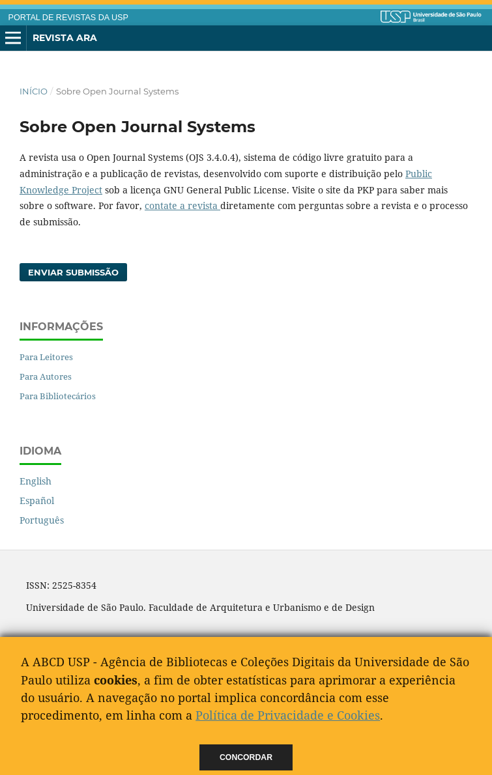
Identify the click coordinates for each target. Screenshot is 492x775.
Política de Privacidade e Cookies (287, 715)
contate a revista (182, 205)
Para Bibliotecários (58, 396)
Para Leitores (46, 357)
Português (42, 520)
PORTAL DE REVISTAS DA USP (68, 17)
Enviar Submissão (73, 272)
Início (34, 91)
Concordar (246, 757)
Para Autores (46, 376)
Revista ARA (65, 38)
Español (37, 500)
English (35, 481)
